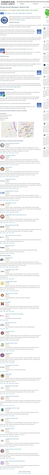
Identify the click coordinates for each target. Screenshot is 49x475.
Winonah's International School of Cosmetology (14, 313)
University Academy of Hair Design (11, 365)
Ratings (4, 34)
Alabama (23, 19)
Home (19, 473)
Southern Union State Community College (13, 449)
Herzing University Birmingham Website (13, 86)
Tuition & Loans (22, 65)
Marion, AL (7, 429)
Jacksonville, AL (7, 204)
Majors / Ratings (8, 13)
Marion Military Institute (9, 428)
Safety (13, 152)
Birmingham (19, 19)
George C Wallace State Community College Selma (15, 461)
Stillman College (8, 373)
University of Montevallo (9, 331)
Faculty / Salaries (22, 13)
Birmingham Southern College (11, 281)
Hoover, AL (7, 315)
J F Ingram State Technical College (12, 438)
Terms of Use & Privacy (23, 473)
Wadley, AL (7, 450)
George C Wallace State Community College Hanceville (15, 214)
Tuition (7, 152)
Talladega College (8, 353)
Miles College (7, 302)
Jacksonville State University (10, 202)
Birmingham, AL (7, 144)
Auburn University (8, 167)
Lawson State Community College (11, 269)
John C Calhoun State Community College (13, 235)
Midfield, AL (7, 294)
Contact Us (29, 473)
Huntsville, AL (7, 192)
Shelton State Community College (11, 385)
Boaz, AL (6, 419)
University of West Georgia (10, 179)
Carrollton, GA (7, 180)
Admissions (17, 152)
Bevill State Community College (11, 343)
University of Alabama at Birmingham (12, 143)
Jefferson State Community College (12, 225)
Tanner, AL (7, 236)
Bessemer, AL (7, 323)
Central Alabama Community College (12, 408)
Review (2, 13)
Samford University (9, 257)
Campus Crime (29, 13)
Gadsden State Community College (12, 396)
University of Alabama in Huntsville (11, 191)
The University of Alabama (10, 155)
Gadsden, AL (7, 397)
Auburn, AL (7, 168)
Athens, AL (7, 246)
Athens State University (9, 245)
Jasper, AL (7, 344)
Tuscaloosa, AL (7, 156)
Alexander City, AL (8, 409)
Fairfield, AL (7, 303)
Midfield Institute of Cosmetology (11, 293)
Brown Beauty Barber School (10, 322)
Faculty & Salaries (25, 53)
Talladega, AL (7, 354)
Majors (21, 33)
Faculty (10, 152)
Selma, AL (6, 462)
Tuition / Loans (14, 13)
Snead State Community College (11, 418)
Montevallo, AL (7, 332)
